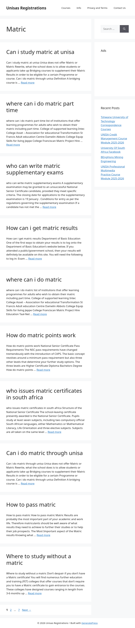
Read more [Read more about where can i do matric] (40, 314)
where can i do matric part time (40, 107)
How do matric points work (41, 335)
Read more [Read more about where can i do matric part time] (13, 144)
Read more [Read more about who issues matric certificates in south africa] (54, 432)
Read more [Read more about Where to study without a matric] (35, 593)
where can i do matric (34, 279)
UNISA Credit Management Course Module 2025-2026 (114, 138)
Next (26, 610)
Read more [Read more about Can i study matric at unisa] (27, 82)
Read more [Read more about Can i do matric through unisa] (27, 483)
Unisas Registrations (26, 8)
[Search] (124, 29)
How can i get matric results (42, 228)
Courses (65, 7)
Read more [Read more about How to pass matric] (43, 535)
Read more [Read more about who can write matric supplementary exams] (49, 207)
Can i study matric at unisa (40, 52)
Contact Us (120, 7)
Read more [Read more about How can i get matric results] (35, 258)
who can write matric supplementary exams (34, 169)
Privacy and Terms (97, 7)
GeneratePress (89, 623)
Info (79, 7)
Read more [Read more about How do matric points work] (43, 370)
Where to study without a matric (38, 559)
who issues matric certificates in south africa (44, 394)
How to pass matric (31, 504)
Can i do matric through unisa (44, 453)
